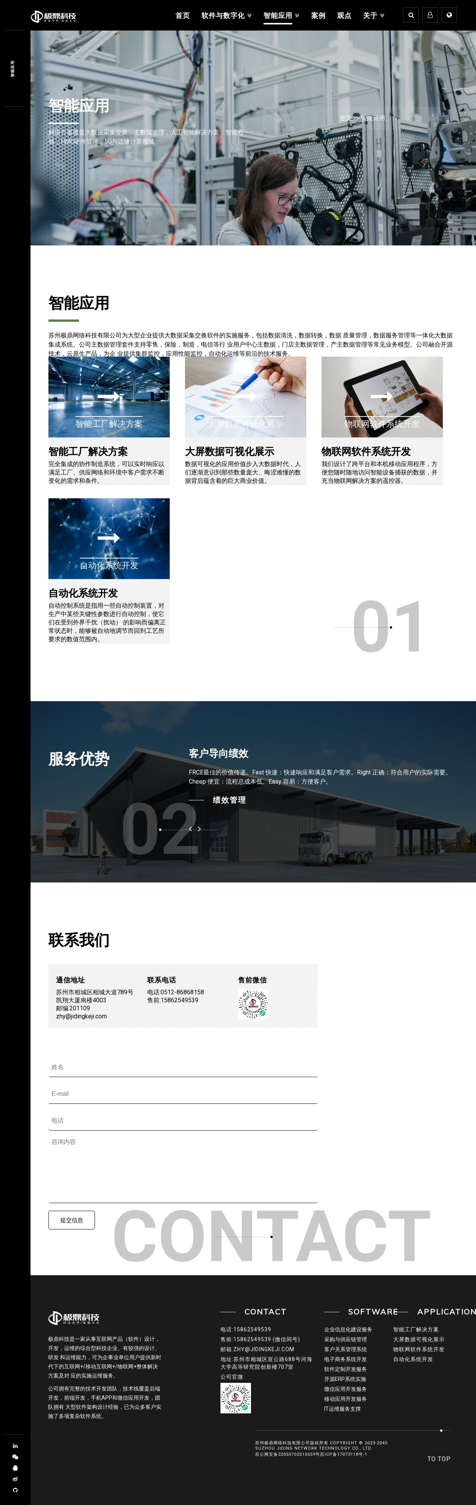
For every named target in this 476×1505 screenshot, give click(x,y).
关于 (374, 15)
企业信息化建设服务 (348, 1329)
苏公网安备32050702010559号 (287, 1454)
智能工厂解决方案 (88, 451)
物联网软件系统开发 (366, 451)
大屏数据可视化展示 (229, 451)
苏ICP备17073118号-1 (343, 1454)
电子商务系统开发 (345, 1359)
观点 (344, 15)
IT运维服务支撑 (342, 1409)
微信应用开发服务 (345, 1389)
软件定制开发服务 (345, 1369)
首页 (182, 15)
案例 (318, 15)
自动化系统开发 (83, 593)
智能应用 (282, 15)
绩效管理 (229, 800)
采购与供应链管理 (345, 1339)
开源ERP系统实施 (345, 1379)
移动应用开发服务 (345, 1399)
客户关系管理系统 (345, 1349)
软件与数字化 (226, 15)
